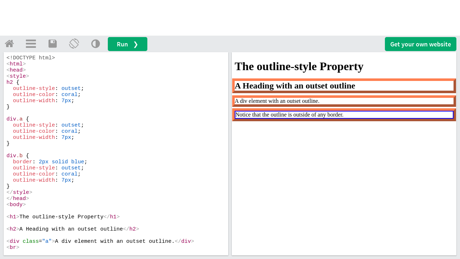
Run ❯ (127, 44)
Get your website (420, 44)
